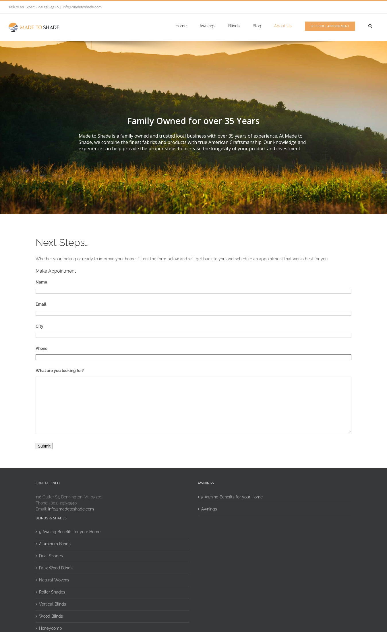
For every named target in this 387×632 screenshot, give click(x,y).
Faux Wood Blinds (56, 568)
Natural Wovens (54, 580)
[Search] (370, 26)
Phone (41, 348)
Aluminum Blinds (55, 544)
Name (41, 282)
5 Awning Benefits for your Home (232, 497)
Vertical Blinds (52, 604)
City (39, 326)
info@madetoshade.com (82, 7)
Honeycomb (50, 628)
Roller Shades (52, 592)
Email (41, 304)
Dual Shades (51, 556)
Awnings (209, 509)
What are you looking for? (60, 370)
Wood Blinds (51, 616)
